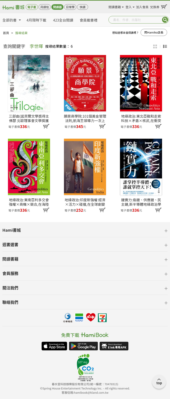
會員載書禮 (88, 20)
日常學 (70, 7)
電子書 (31, 7)
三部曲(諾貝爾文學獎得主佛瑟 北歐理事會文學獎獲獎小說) (29, 118)
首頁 (6, 33)
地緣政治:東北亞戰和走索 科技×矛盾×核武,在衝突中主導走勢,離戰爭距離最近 (141, 118)
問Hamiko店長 (153, 32)
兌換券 (154, 6)
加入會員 (142, 6)
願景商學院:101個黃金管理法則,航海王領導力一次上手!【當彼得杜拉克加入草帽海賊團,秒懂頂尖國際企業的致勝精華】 (85, 118)
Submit (165, 19)
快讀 (82, 7)
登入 (129, 6)
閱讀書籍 (114, 6)
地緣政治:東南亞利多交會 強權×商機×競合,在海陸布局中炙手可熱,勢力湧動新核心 (29, 202)
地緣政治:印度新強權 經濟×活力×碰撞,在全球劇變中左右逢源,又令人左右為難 (85, 202)
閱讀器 (57, 7)
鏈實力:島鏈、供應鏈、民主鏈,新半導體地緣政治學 (141, 202)
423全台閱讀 (63, 20)
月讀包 (44, 7)
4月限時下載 (36, 20)
